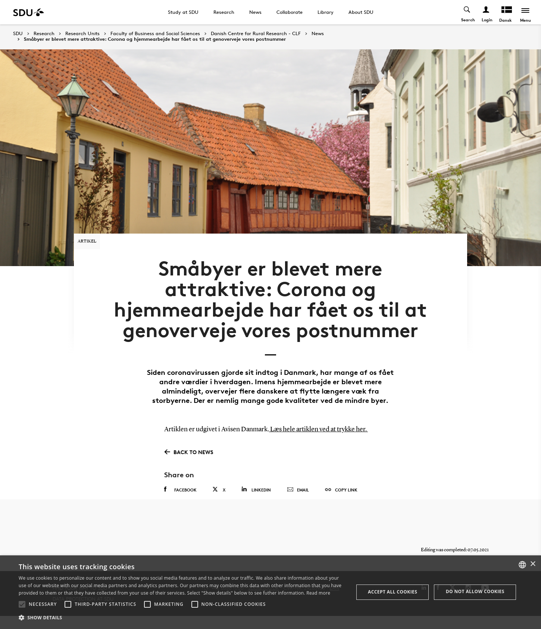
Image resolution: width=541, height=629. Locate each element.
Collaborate (289, 12)
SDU (18, 33)
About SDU (360, 12)
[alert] (270, 592)
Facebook (180, 498)
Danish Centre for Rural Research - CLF (256, 33)
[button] (22, 604)
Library (326, 12)
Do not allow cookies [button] (475, 591)
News (255, 12)
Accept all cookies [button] (392, 592)
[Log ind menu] (485, 12)
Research (223, 12)
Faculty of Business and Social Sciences (155, 33)
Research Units (82, 33)
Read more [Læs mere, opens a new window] (318, 593)
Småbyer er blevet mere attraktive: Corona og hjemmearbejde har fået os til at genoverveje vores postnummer (155, 39)
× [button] (532, 564)
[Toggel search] (466, 12)
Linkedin (256, 497)
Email (298, 498)
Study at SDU (183, 12)
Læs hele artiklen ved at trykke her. (318, 438)
